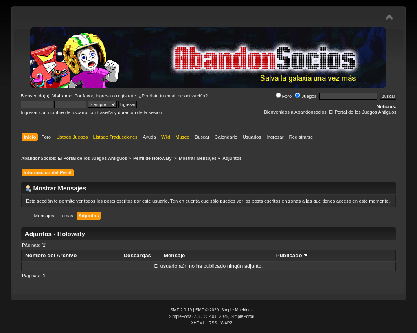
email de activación (185, 95)
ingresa (103, 95)
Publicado (292, 255)
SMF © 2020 (207, 310)
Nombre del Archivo (51, 255)
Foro (284, 96)
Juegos (305, 96)
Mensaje (174, 255)
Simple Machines (237, 310)
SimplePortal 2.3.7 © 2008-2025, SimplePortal (212, 316)
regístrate (126, 95)
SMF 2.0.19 (181, 310)
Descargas (137, 255)
